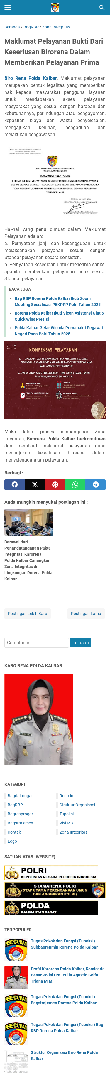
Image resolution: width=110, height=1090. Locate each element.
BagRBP (15, 804)
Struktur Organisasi (77, 804)
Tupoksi (67, 814)
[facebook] (14, 484)
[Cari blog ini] (102, 7)
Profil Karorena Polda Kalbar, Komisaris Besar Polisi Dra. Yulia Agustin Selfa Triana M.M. (67, 974)
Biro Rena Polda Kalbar (30, 78)
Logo (12, 841)
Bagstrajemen (20, 823)
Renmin (66, 795)
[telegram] (95, 484)
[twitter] (35, 484)
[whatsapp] (75, 484)
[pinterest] (55, 484)
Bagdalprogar (20, 795)
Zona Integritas (73, 832)
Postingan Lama (86, 613)
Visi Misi (67, 823)
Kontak (14, 832)
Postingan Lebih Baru (27, 613)
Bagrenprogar (20, 814)
